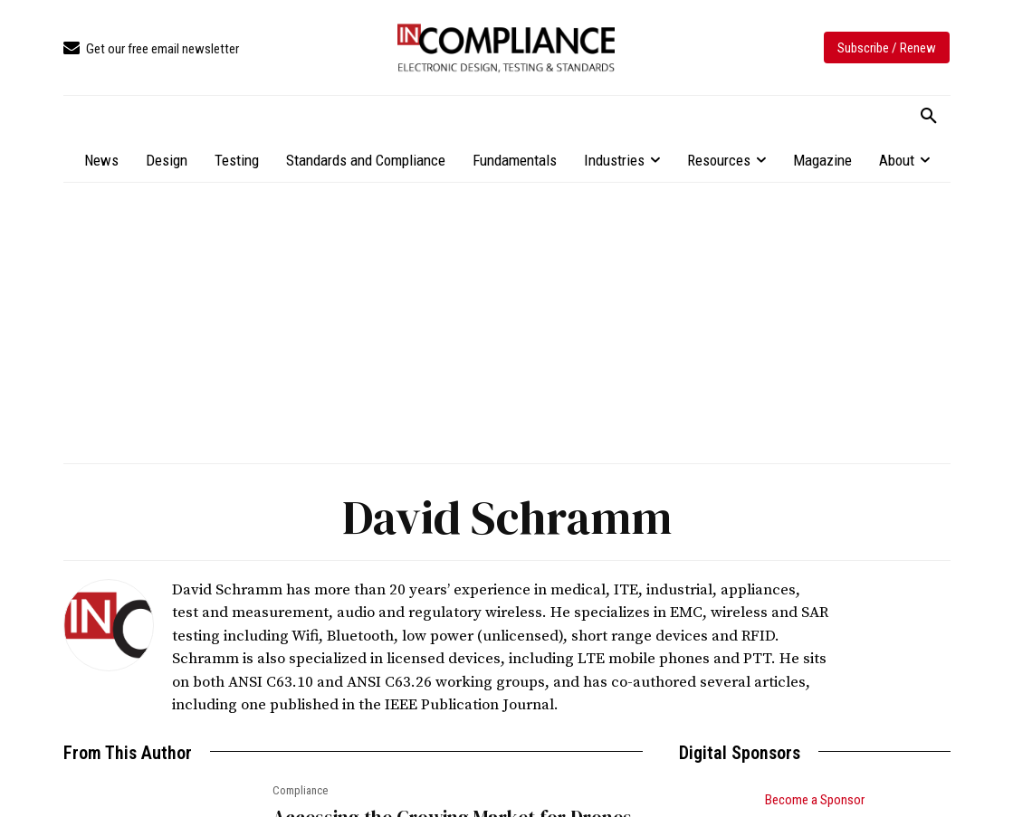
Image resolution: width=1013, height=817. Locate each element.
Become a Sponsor (815, 800)
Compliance (300, 790)
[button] (929, 116)
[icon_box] (151, 49)
